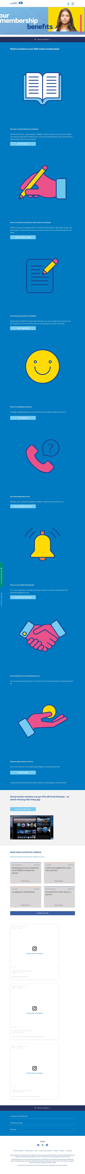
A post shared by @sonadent (20, 977)
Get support (23, 418)
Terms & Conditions (18, 1150)
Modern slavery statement (46, 1150)
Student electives (42, 913)
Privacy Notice (63, 1165)
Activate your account (23, 597)
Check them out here (23, 237)
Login (68, 5)
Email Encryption (29, 1150)
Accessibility (68, 1150)
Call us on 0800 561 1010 (23, 506)
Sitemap (56, 1150)
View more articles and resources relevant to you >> (27, 857)
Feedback (61, 1150)
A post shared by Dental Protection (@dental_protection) (27, 1036)
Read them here (23, 328)
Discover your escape (23, 809)
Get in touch (23, 144)
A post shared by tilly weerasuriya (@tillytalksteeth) (26, 1096)
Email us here (23, 772)
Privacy (36, 1150)
